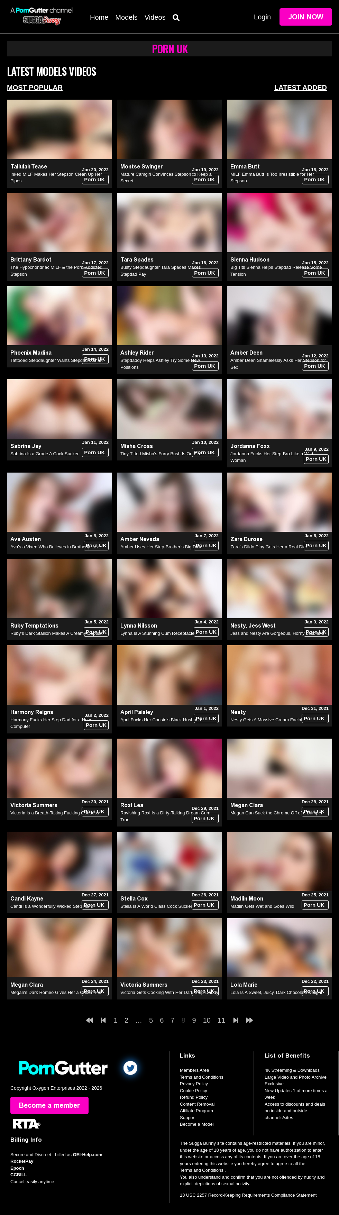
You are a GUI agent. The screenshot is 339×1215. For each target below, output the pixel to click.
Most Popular (35, 87)
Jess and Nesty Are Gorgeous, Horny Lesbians (277, 633)
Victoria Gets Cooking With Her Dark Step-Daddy (169, 992)
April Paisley (136, 712)
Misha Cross (136, 446)
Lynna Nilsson (138, 625)
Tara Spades (137, 259)
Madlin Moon (246, 898)
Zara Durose (246, 539)
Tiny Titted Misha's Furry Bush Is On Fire (161, 453)
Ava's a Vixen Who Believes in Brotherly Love (55, 546)
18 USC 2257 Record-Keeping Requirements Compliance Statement (248, 1195)
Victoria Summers (33, 805)
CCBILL (18, 1174)
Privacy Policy (194, 1083)
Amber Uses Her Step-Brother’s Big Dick (160, 546)
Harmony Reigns (31, 712)
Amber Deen (246, 352)
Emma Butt (245, 166)
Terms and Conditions (201, 1077)
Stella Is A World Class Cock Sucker (156, 906)
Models (126, 17)
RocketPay (21, 1161)
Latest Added (300, 87)
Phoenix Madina (31, 352)
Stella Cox (134, 898)
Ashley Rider (137, 352)
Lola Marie (243, 984)
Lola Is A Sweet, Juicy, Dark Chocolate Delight (276, 992)
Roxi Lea (131, 805)
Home (99, 17)
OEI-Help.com (87, 1154)
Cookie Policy (193, 1090)
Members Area (194, 1070)
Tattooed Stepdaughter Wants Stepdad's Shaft (56, 360)
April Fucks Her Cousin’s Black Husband (160, 719)
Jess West (262, 625)
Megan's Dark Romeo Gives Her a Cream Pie (55, 992)
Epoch (17, 1168)
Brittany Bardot (31, 259)
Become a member (49, 1105)
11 (221, 1020)
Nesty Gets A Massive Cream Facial (266, 719)
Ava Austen (25, 539)
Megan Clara (246, 805)
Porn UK (94, 179)
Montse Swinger (141, 166)
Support (188, 1117)
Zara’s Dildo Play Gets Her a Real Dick (269, 546)
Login (262, 17)
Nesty (238, 625)
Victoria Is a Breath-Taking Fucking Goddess (54, 812)
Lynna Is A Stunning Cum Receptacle (157, 633)
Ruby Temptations (34, 625)
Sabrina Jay (26, 446)
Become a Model (197, 1124)
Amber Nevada (139, 539)
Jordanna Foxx (250, 446)
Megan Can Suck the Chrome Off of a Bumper (276, 812)
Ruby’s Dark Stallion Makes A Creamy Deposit (56, 633)
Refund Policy (194, 1097)
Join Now (305, 17)
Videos (155, 17)
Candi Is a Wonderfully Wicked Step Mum (51, 906)
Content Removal (197, 1104)
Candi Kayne (26, 898)
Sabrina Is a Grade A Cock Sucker (44, 453)
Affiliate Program (196, 1110)
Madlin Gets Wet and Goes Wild (262, 906)
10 (207, 1020)
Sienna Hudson (249, 259)
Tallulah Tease (28, 166)
